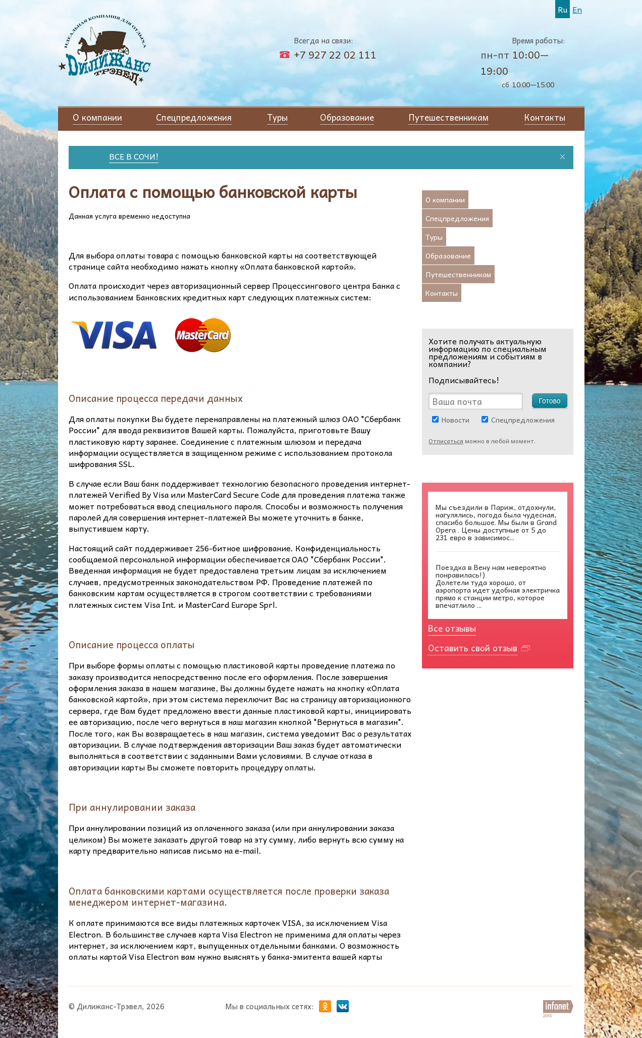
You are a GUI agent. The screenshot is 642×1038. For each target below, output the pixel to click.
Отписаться (446, 441)
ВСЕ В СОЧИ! (136, 156)
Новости (455, 419)
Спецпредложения (523, 419)
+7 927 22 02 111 (335, 54)
